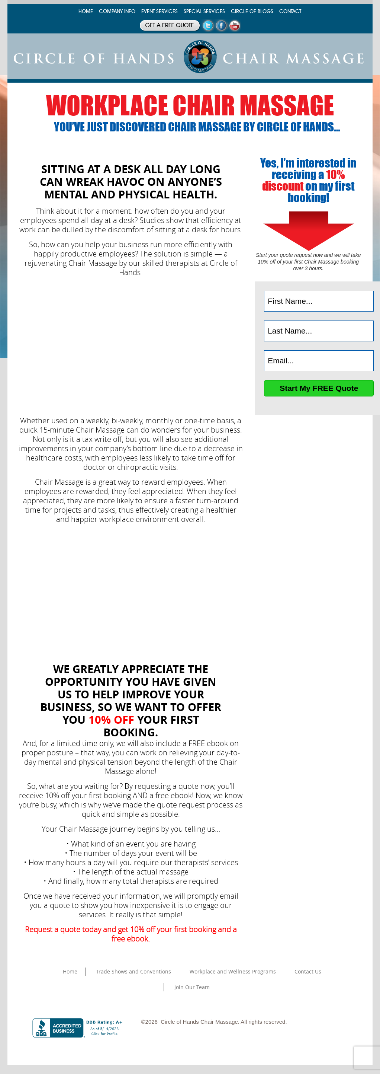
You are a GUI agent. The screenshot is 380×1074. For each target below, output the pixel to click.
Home (70, 971)
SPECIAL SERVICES (204, 11)
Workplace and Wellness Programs (233, 971)
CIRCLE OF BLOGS (252, 11)
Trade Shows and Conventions (133, 971)
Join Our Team (192, 987)
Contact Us (307, 971)
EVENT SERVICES (159, 11)
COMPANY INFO (117, 11)
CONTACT (290, 11)
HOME (85, 11)
